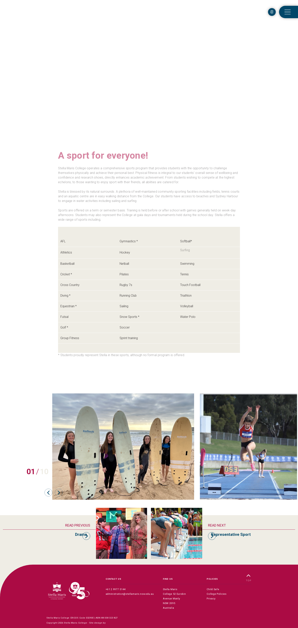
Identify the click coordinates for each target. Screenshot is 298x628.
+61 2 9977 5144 (115, 589)
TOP (249, 577)
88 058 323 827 (109, 613)
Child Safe (212, 589)
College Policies (216, 594)
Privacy (211, 598)
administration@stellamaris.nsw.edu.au (128, 594)
